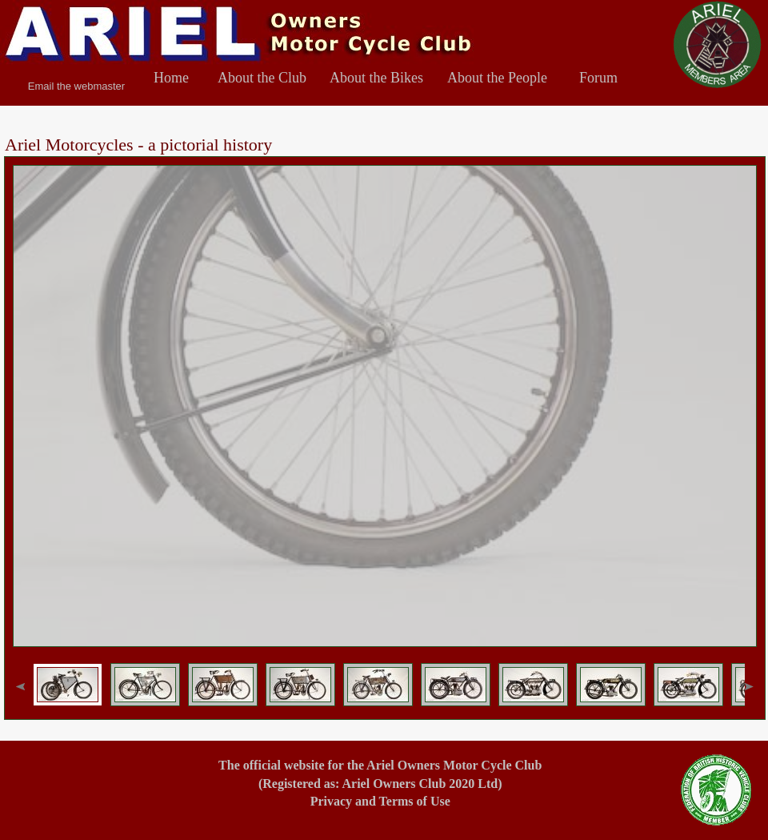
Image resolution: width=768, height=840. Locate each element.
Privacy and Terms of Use (380, 801)
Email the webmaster (76, 86)
